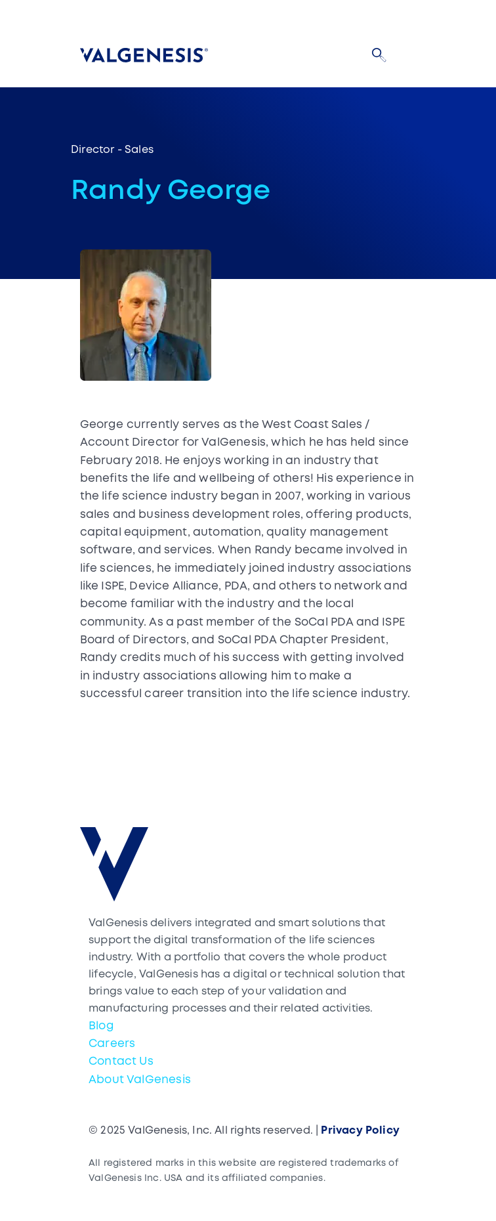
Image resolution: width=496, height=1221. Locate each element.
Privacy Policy (360, 1131)
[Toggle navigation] (408, 55)
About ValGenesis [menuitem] (140, 1080)
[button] (379, 55)
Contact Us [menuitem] (121, 1062)
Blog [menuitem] (101, 1026)
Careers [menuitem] (112, 1044)
